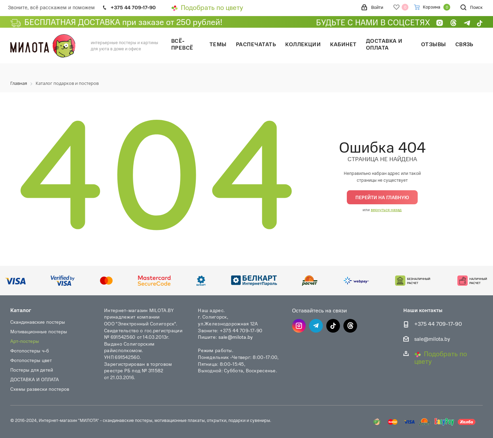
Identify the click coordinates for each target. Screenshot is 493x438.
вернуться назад (386, 209)
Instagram (299, 326)
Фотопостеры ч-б (29, 350)
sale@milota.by (235, 336)
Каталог (20, 310)
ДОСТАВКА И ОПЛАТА (34, 379)
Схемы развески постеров (39, 389)
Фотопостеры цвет (31, 360)
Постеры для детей (31, 369)
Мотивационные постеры (38, 331)
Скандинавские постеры (37, 322)
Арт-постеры (24, 341)
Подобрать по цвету (207, 7)
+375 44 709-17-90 (438, 323)
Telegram (316, 326)
